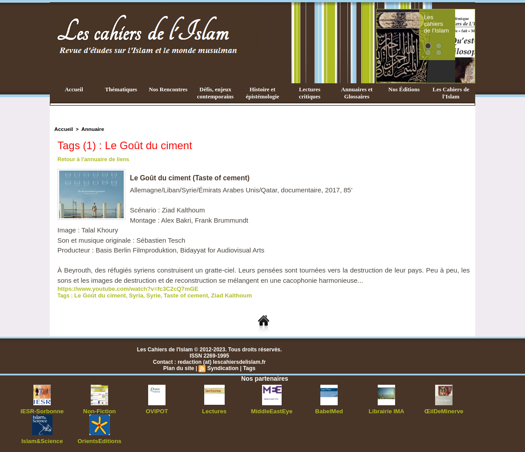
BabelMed (329, 409)
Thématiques (121, 89)
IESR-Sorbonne (42, 409)
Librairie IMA (386, 409)
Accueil (74, 89)
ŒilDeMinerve (443, 409)
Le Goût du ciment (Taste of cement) (191, 177)
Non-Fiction (99, 409)
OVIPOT (157, 409)
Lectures (214, 409)
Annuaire (90, 128)
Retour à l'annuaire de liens (92, 158)
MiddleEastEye (272, 409)
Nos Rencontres (168, 89)
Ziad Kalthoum (217, 294)
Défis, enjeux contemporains (215, 93)
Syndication (222, 366)
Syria (130, 294)
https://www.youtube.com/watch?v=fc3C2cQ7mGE (121, 288)
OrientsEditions (99, 439)
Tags (248, 366)
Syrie (146, 294)
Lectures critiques (309, 93)
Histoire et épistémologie (262, 93)
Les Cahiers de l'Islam (450, 93)
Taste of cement (176, 294)
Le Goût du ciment (97, 294)
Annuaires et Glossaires (357, 93)
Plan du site (179, 366)
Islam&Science (42, 439)
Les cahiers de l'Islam (452, 19)
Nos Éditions (404, 89)
